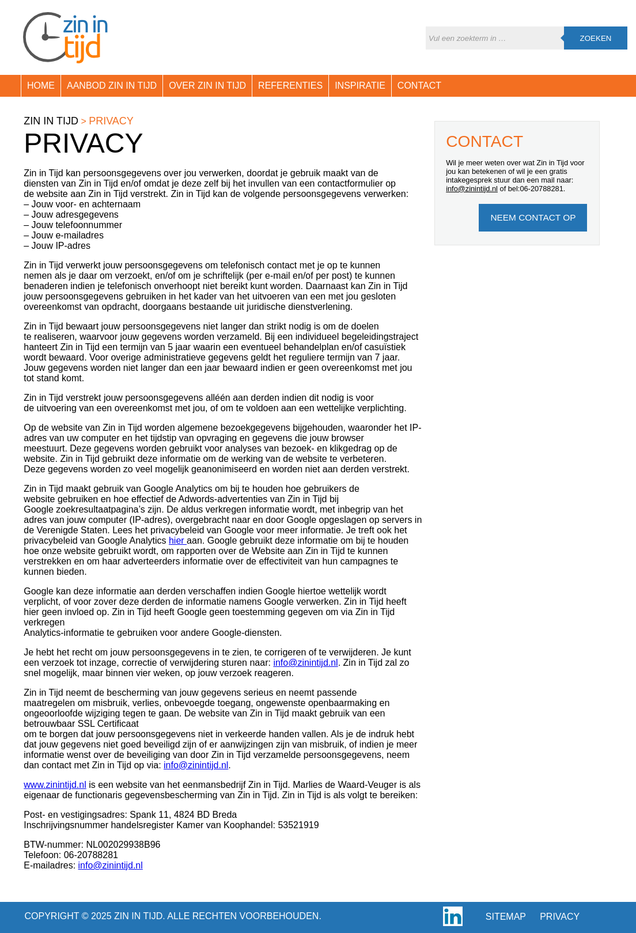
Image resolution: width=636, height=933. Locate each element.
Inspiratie (360, 85)
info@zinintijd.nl (305, 662)
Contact (419, 85)
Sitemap (506, 916)
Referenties (290, 85)
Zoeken (596, 38)
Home (41, 85)
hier (178, 540)
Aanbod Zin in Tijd (112, 85)
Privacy (560, 916)
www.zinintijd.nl (55, 785)
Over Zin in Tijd (207, 85)
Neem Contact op (533, 217)
